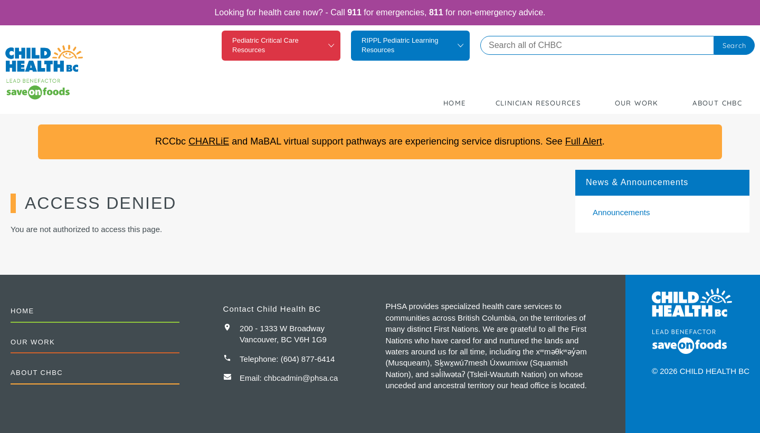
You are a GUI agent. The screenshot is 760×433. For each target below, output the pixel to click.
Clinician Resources (538, 103)
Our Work (637, 103)
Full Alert (583, 141)
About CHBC (717, 103)
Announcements (621, 212)
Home (454, 103)
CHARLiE (208, 141)
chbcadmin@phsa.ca (301, 377)
